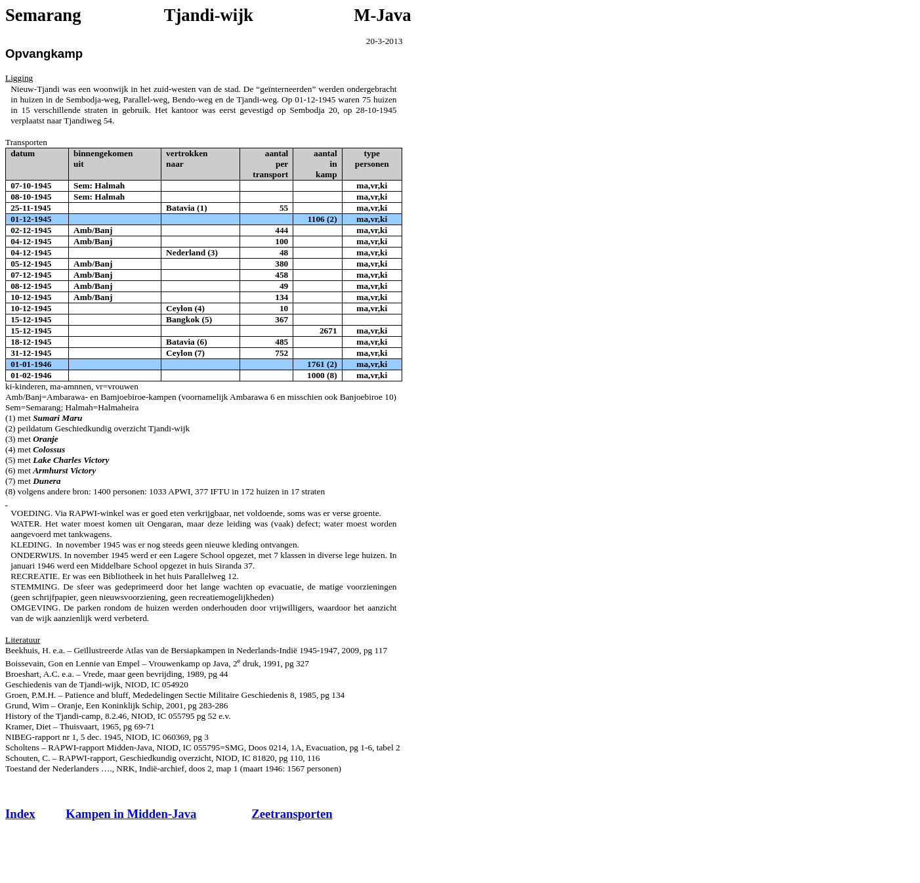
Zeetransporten (291, 814)
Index (20, 814)
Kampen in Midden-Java (131, 814)
